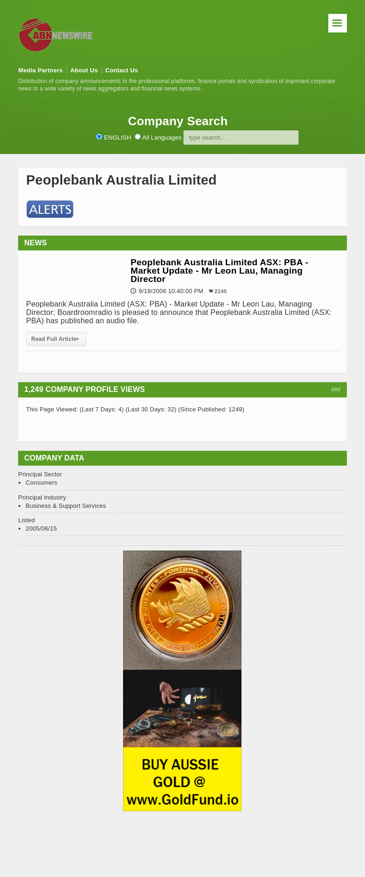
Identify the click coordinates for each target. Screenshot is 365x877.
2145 (221, 291)
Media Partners (40, 70)
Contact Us (121, 70)
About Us (84, 70)
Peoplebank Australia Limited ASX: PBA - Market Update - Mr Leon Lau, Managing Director (219, 270)
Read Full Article (56, 339)
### (336, 389)
